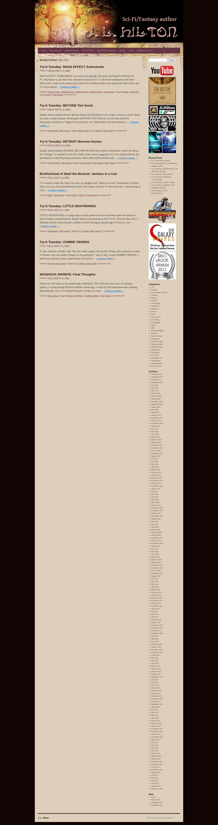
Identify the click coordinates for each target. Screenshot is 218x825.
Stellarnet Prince (67, 92)
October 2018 (156, 571)
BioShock (70, 296)
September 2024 (157, 404)
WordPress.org (156, 805)
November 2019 (157, 538)
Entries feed (155, 800)
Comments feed (157, 802)
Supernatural (53, 131)
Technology (155, 352)
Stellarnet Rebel (81, 92)
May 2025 (155, 388)
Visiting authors (157, 363)
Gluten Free (155, 306)
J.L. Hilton (66, 71)
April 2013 (155, 718)
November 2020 (157, 511)
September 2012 (157, 737)
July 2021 (154, 491)
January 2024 (156, 415)
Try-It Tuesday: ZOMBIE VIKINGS (64, 242)
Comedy (154, 290)
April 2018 (155, 587)
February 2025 (156, 396)
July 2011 (154, 775)
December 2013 (157, 696)
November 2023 (157, 418)
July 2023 (154, 429)
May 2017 (155, 614)
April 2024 (155, 412)
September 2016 (157, 633)
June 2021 (155, 494)
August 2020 (155, 519)
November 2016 (157, 628)
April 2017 (155, 617)
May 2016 (155, 639)
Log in (153, 797)
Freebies (154, 301)
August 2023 (155, 426)
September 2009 (157, 789)
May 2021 (155, 497)
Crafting (154, 295)
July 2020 (154, 521)
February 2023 (156, 440)
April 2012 (155, 751)
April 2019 (155, 554)
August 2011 (155, 772)
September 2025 (157, 382)
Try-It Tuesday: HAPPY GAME (163, 182)
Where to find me (144, 50)
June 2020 (155, 524)
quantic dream (83, 131)
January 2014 (156, 693)
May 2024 (155, 410)
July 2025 (154, 385)
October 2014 (156, 674)
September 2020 (157, 516)
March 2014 (155, 688)
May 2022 (155, 464)
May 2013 (155, 715)
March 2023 (155, 437)
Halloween (155, 309)
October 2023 (156, 421)
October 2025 (156, 380)
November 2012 (157, 731)
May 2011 (155, 781)
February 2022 (156, 472)
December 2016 (157, 625)
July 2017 (154, 611)
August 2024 (155, 407)
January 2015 (156, 671)
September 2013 (157, 704)
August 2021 (155, 489)
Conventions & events (159, 292)
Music (50, 195)
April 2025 (155, 391)
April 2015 (155, 663)
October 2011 (156, 767)
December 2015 (157, 650)
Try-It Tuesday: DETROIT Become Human (71, 141)
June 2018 (155, 581)
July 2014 (154, 680)
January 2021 (156, 505)
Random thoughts (157, 331)
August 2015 (155, 655)
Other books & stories (106, 50)
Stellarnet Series (71, 50)
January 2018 (156, 595)
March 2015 (155, 666)
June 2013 (155, 712)
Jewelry (122, 50)
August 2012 (155, 740)
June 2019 (155, 551)
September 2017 (157, 606)
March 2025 (155, 393)
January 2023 (156, 442)
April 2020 (155, 527)
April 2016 (155, 641)
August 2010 (155, 786)
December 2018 (157, 565)
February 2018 (156, 592)
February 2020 (156, 532)
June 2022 (155, 461)
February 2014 (156, 691)
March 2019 (155, 557)
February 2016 (156, 644)
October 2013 (156, 701)
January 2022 (156, 475)
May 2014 (155, 682)
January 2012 (156, 759)
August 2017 (155, 609)
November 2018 (157, 568)
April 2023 (155, 434)
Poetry (153, 325)
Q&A (153, 328)
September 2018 (157, 573)
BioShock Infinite (92, 296)
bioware (125, 92)
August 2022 (155, 456)
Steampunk (155, 339)
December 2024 (157, 401)
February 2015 (156, 669)
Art (152, 287)
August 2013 (155, 707)
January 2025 (156, 399)
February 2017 (156, 620)
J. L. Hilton (43, 818)
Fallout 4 (81, 195)
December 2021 (157, 478)
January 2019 (156, 562)
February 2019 (156, 560)
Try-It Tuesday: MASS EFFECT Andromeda (72, 66)
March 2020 (155, 530)
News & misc (156, 317)
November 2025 (157, 377)
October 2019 (156, 541)
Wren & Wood (88, 50)
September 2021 (157, 486)
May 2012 (155, 748)
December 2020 (157, 508)
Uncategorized (156, 358)
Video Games (55, 50)
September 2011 (157, 770)
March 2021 (155, 502)
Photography (155, 322)
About (131, 50)
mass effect (134, 92)
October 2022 (156, 451)
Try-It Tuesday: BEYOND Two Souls (66, 105)
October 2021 (156, 483)
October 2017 (156, 603)
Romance (154, 333)
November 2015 (157, 652)
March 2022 (155, 470)
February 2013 (156, 723)
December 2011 (157, 761)
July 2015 (154, 658)
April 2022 (155, 467)
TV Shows (155, 355)
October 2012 (156, 734)
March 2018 (155, 590)
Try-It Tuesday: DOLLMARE (162, 174)
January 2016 (156, 647)
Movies (154, 311)
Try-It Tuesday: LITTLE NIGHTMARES (68, 206)
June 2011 (155, 778)
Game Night (155, 303)
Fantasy (51, 264)
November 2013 (157, 699)
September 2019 (157, 543)
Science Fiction (54, 92)
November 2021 (157, 481)
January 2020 (156, 535)
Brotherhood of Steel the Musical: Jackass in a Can (78, 173)
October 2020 (156, 513)
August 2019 (155, 546)
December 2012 (157, 729)
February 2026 (156, 374)
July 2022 (154, 459)
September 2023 (157, 423)
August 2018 (155, 576)
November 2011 (157, 764)
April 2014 (155, 685)
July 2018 (154, 579)
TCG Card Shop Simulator (160, 161)
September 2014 (157, 677)
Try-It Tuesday (45, 95)
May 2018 (155, 584)
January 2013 (156, 726)
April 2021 (155, 500)
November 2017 (157, 601)
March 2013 (155, 721)
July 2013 (154, 710)
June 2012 (155, 745)
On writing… (156, 320)
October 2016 (156, 631)
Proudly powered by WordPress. (161, 818)
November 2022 (157, 448)
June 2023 (155, 431)
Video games (109, 92)
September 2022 (157, 453)
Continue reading (70, 87)
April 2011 (155, 783)
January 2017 (156, 622)
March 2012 (155, 753)
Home (43, 50)
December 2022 (157, 445)
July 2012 (154, 742)
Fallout (75, 195)
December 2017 (157, 598)
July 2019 (154, 549)
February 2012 (156, 756)
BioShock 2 (79, 296)
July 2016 (154, 636)
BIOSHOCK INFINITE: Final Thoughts (68, 274)
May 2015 (155, 661)
